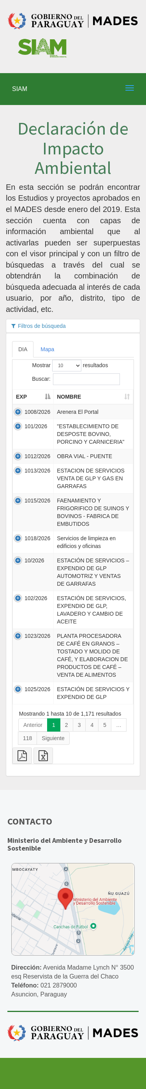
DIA (22, 349)
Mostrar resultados (70, 365)
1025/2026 (37, 689)
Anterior (32, 725)
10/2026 (34, 560)
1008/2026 (37, 412)
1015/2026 (37, 500)
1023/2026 (37, 636)
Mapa (47, 349)
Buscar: (76, 379)
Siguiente (53, 738)
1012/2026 (37, 456)
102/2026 (36, 598)
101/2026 (36, 426)
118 (27, 738)
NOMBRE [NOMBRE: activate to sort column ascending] (69, 397)
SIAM (19, 89)
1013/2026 (37, 470)
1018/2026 (37, 538)
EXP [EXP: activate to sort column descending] (21, 397)
